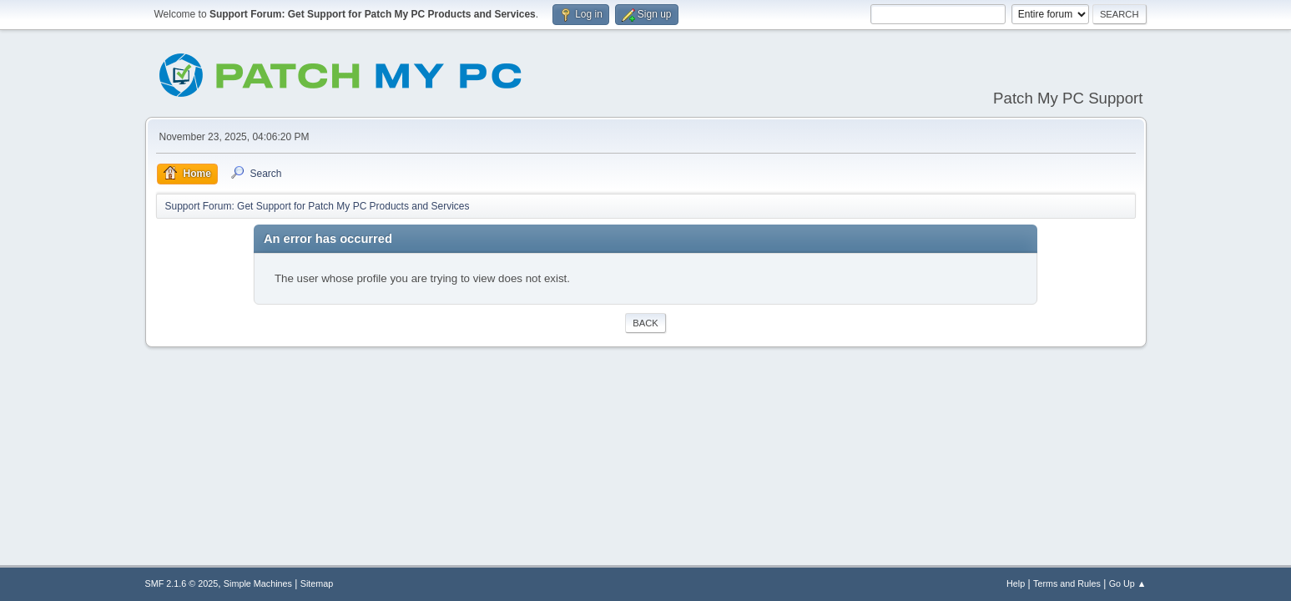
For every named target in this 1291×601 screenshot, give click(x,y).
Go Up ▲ (1128, 583)
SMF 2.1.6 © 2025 (182, 583)
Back (645, 323)
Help (1015, 583)
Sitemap (317, 583)
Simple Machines (258, 583)
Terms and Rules (1067, 583)
